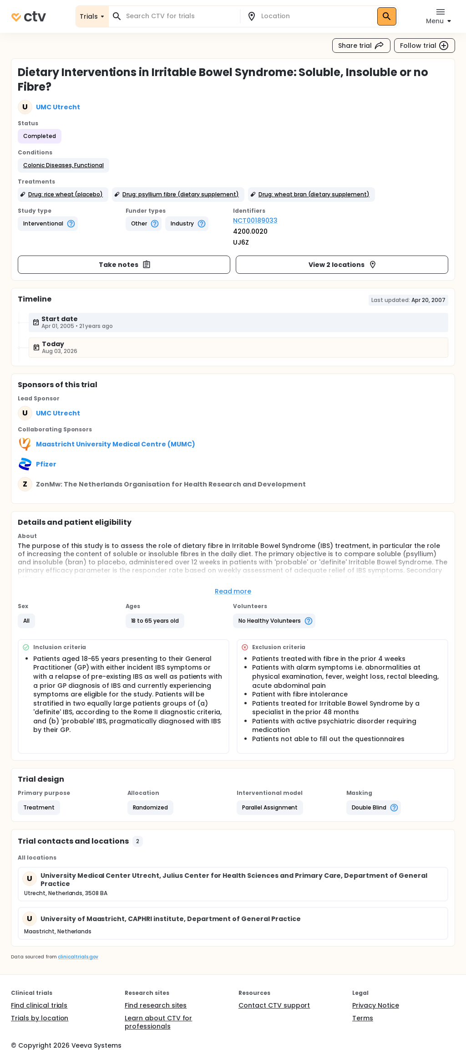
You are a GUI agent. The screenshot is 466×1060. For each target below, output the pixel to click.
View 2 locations (343, 264)
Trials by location (39, 1018)
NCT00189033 (255, 220)
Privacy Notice (375, 1005)
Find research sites (156, 1005)
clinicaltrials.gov (78, 956)
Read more (233, 591)
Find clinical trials (39, 1005)
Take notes (125, 264)
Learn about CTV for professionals (158, 1022)
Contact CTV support (274, 1005)
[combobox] (179, 16)
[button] (63, 165)
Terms (362, 1018)
